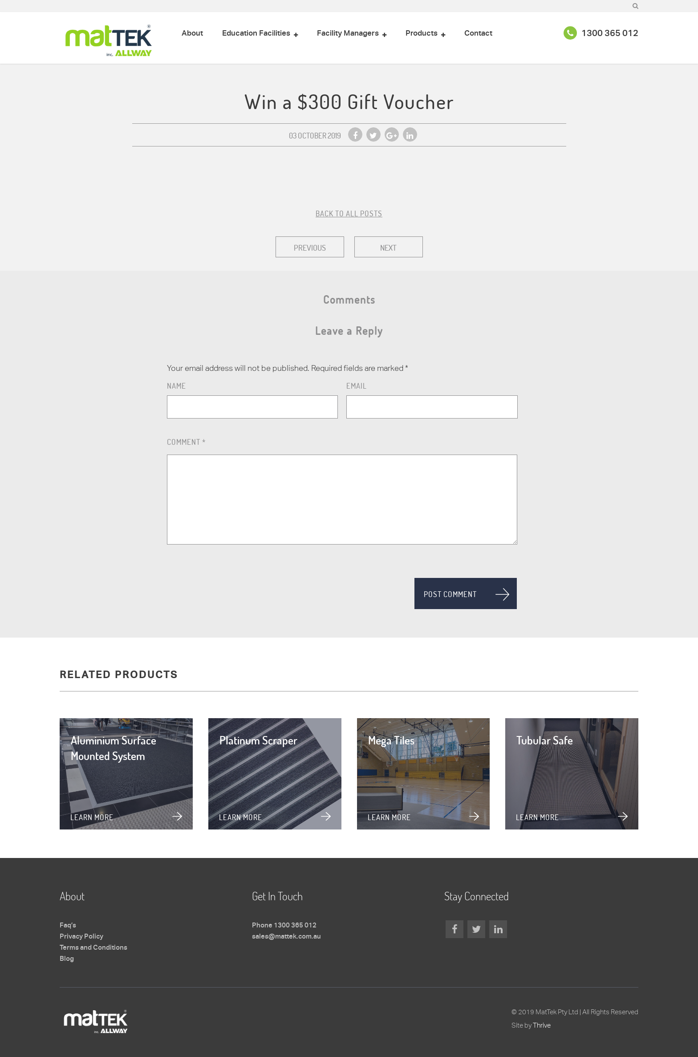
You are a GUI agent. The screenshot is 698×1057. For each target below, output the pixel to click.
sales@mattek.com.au (286, 937)
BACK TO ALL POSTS (349, 213)
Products (422, 33)
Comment (186, 442)
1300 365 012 (601, 34)
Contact (478, 33)
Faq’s (68, 926)
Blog (67, 959)
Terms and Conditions (93, 948)
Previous (310, 247)
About (192, 33)
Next (388, 247)
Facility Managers (348, 33)
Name (176, 386)
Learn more (92, 817)
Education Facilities (256, 33)
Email (356, 386)
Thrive (542, 1025)
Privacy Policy (81, 937)
